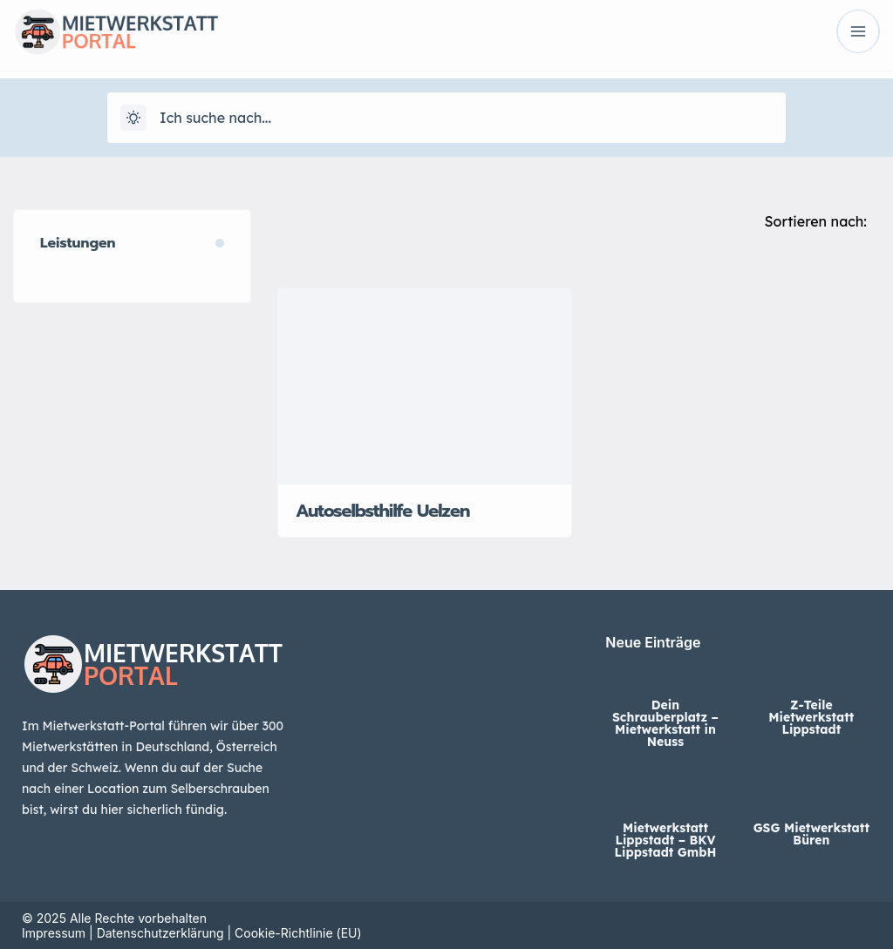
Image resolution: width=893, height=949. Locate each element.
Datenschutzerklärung (160, 932)
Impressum (53, 932)
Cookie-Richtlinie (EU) (298, 932)
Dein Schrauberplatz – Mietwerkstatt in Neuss (665, 723)
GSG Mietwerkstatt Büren (811, 834)
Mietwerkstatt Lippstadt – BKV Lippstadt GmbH (666, 840)
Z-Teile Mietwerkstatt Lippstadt (811, 717)
